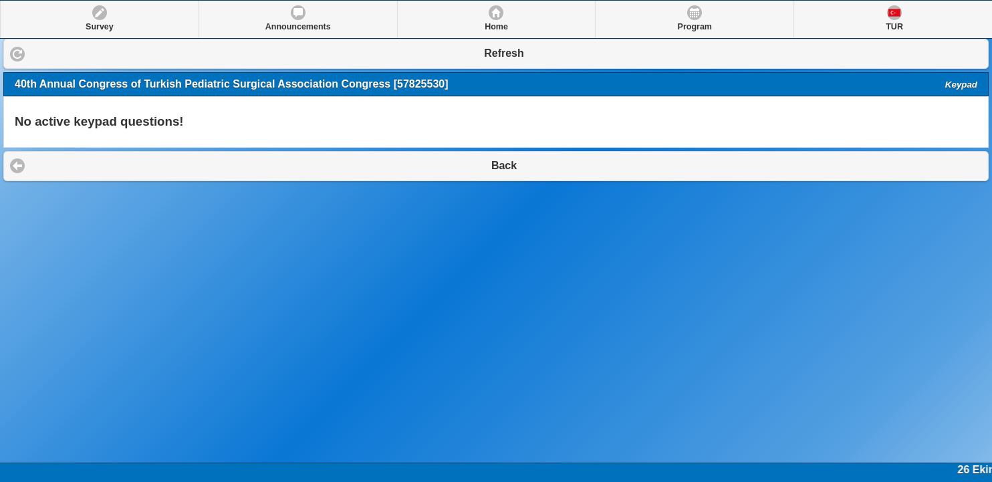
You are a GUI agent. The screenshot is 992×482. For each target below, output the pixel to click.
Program (695, 26)
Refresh (504, 53)
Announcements (298, 26)
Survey (100, 26)
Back (504, 165)
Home (496, 26)
